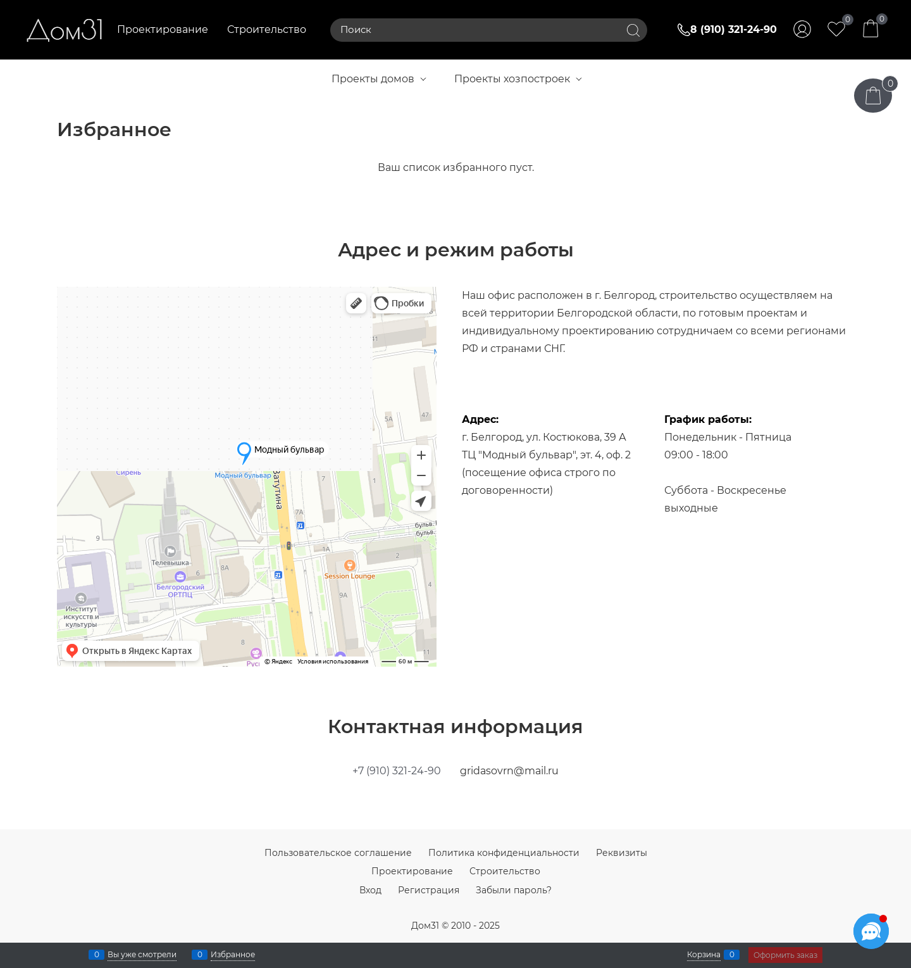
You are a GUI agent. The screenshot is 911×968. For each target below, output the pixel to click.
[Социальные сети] (871, 931)
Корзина (704, 955)
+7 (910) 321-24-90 (396, 771)
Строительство (266, 29)
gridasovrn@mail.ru (509, 771)
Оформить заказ (785, 955)
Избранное (233, 955)
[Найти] (633, 30)
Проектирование (162, 29)
